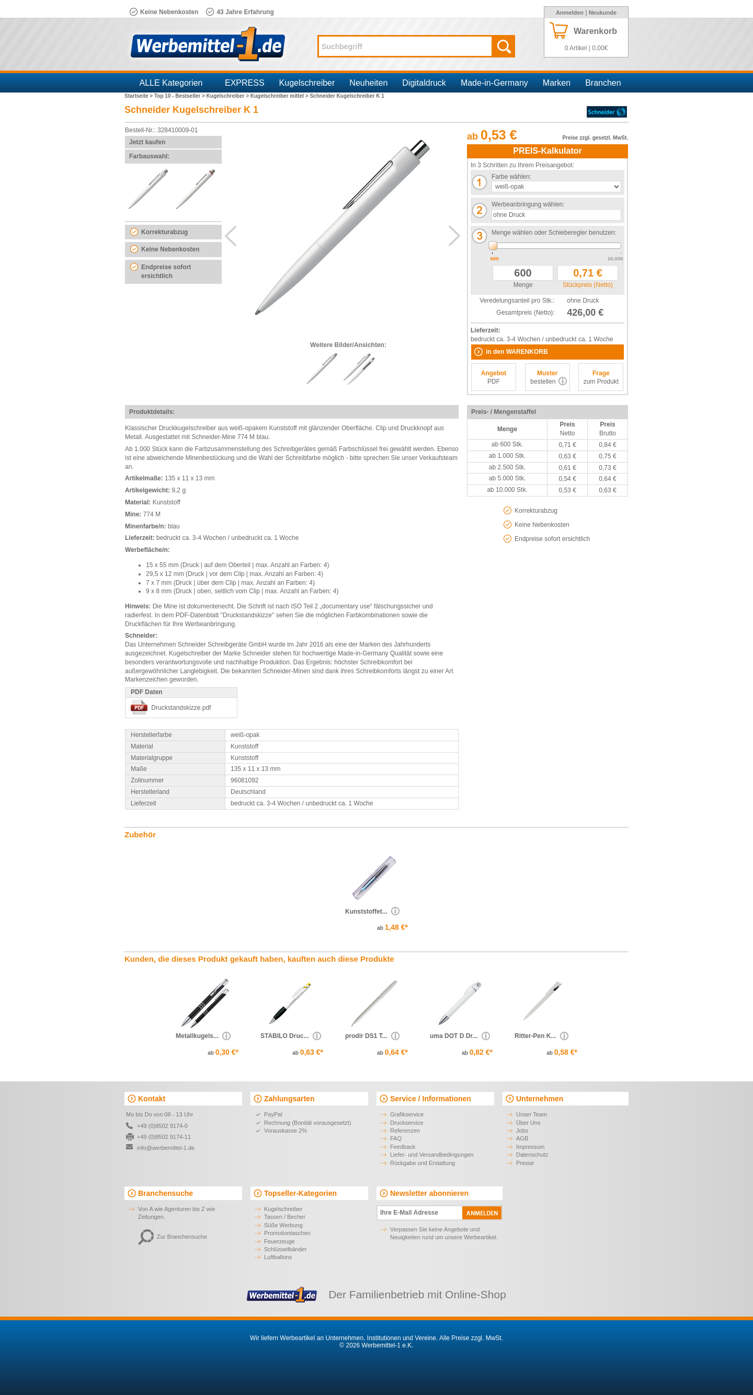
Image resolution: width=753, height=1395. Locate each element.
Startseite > (139, 96)
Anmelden (570, 12)
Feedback (402, 1147)
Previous (230, 235)
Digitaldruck (424, 82)
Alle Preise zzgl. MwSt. (471, 1338)
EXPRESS (245, 82)
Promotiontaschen (287, 1233)
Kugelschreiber (307, 82)
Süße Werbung (283, 1225)
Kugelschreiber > (228, 96)
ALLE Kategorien (171, 82)
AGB (522, 1138)
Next (454, 235)
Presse (525, 1163)
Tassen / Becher (284, 1217)
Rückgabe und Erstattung (422, 1163)
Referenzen (405, 1130)
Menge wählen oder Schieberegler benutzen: (554, 232)
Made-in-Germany (494, 82)
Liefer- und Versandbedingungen (432, 1154)
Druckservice (407, 1123)
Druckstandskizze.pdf (181, 707)
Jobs (522, 1130)
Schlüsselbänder (285, 1249)
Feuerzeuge (279, 1241)
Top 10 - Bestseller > (180, 96)
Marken (557, 82)
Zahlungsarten (289, 1098)
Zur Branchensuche (172, 1236)
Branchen (603, 82)
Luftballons (278, 1257)
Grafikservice (407, 1114)
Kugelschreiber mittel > (280, 96)
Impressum (530, 1147)
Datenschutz (532, 1154)
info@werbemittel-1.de (166, 1148)
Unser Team (531, 1114)
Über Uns (528, 1123)
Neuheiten (368, 82)
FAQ (396, 1138)
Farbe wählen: (511, 176)
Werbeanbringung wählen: (528, 204)
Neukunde (603, 12)
